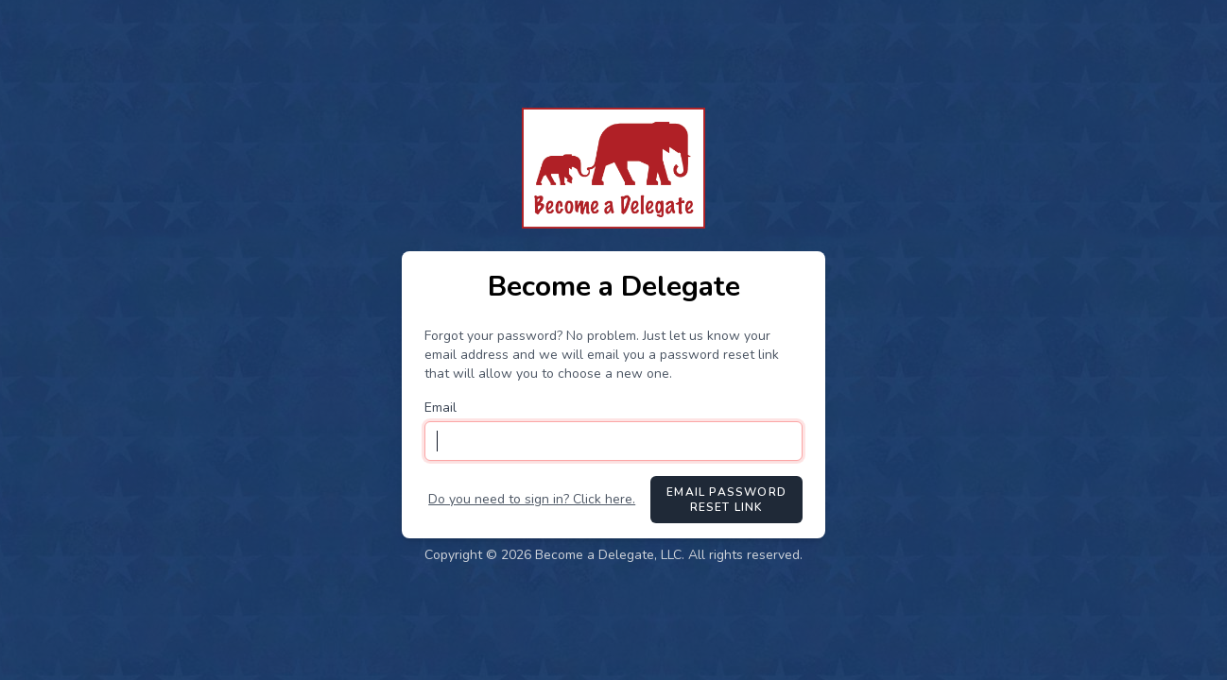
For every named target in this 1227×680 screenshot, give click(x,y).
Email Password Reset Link (726, 499)
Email (440, 407)
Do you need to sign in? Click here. (531, 499)
